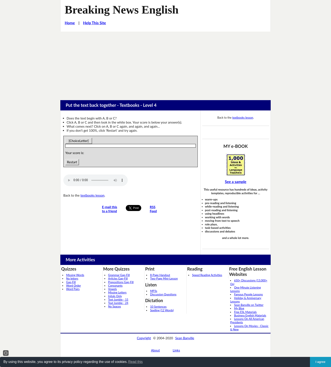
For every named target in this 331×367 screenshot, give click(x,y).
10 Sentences (158, 306)
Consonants (115, 285)
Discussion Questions (163, 294)
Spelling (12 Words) (162, 310)
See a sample (235, 181)
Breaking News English (122, 9)
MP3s (153, 291)
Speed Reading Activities (207, 275)
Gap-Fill (71, 282)
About (155, 350)
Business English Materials (250, 315)
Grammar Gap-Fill (119, 275)
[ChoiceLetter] (78, 141)
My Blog (239, 308)
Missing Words (75, 275)
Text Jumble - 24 (118, 303)
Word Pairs (73, 289)
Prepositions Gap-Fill (121, 282)
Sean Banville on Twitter (248, 305)
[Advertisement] (165, 64)
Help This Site (94, 23)
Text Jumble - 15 (118, 299)
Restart (72, 162)
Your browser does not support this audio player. (95, 180)
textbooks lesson (92, 195)
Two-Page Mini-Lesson (164, 278)
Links (176, 350)
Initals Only (115, 296)
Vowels (112, 289)
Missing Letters (117, 292)
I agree (320, 362)
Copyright (144, 338)
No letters (72, 278)
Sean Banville (184, 338)
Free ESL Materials (245, 312)
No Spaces (114, 306)
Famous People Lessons (248, 294)
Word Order (73, 285)
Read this (135, 362)
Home (70, 23)
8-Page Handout (160, 275)
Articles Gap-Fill (118, 278)
